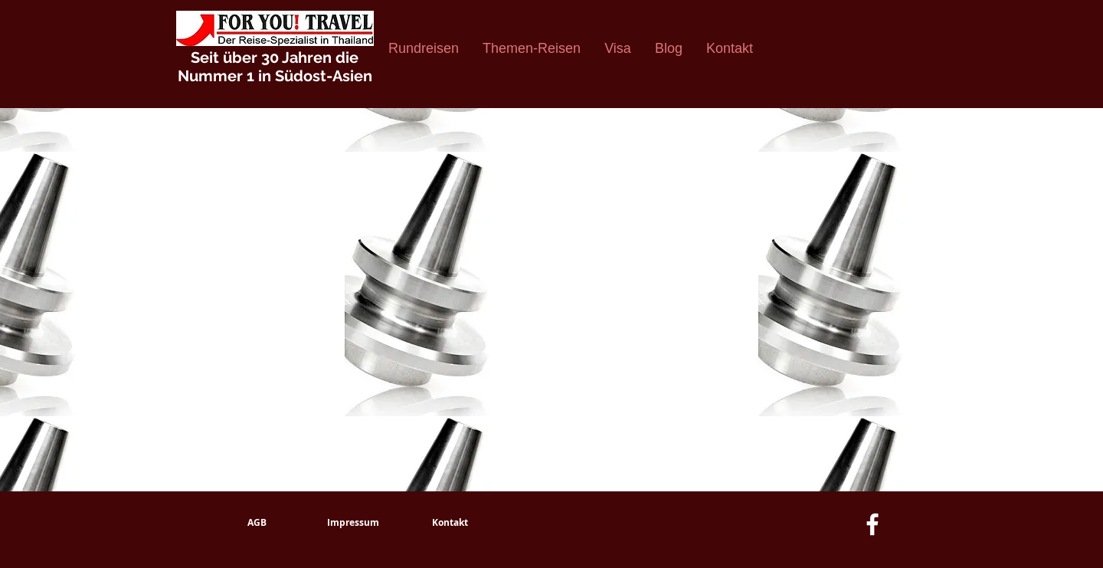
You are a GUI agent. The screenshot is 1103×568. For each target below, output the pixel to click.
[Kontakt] (449, 523)
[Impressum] (353, 523)
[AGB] (256, 523)
